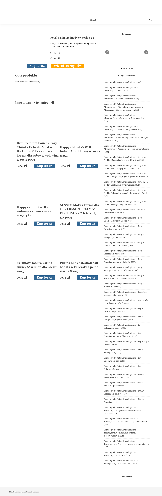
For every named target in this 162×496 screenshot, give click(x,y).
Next (146, 52)
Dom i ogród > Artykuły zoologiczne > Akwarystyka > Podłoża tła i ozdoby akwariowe (125, 118)
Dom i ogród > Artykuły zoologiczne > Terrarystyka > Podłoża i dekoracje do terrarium (125, 422)
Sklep (93, 20)
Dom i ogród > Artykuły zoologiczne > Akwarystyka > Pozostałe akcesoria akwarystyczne (126, 149)
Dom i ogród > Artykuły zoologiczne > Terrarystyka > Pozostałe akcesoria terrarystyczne (126, 444)
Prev (107, 52)
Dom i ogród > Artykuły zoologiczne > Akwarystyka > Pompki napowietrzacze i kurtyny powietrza (126, 138)
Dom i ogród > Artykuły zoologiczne (122, 82)
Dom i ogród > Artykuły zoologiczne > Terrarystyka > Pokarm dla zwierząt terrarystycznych (121, 433)
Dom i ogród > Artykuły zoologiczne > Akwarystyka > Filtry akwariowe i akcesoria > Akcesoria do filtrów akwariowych (124, 107)
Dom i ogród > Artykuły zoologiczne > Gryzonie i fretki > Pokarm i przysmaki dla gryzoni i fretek (126, 193)
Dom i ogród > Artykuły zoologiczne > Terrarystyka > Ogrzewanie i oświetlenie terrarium (122, 410)
